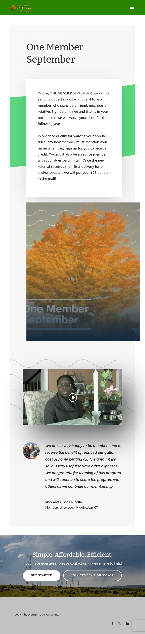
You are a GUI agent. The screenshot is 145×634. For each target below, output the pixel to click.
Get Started (41, 575)
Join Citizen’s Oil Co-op (92, 575)
